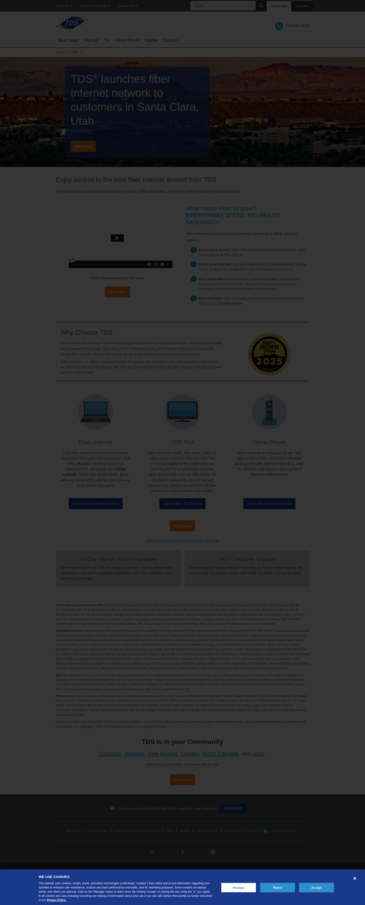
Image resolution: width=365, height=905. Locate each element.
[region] (182, 887)
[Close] (355, 878)
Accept (316, 887)
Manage (238, 887)
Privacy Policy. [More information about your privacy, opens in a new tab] (56, 900)
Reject (277, 887)
